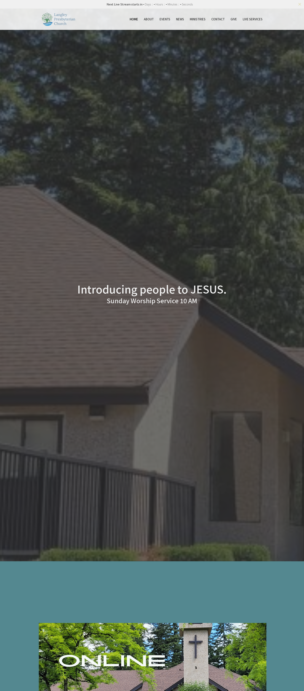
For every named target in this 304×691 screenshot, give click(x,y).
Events (165, 19)
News (180, 19)
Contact (218, 19)
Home (134, 19)
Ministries (198, 19)
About (149, 19)
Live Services (253, 19)
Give (234, 19)
